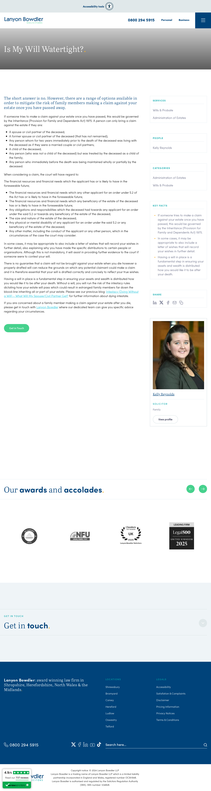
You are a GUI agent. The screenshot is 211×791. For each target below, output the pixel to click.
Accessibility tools (93, 6)
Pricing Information (167, 706)
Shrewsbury (113, 687)
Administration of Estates (169, 118)
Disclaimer (162, 700)
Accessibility (163, 687)
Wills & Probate (163, 110)
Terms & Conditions (167, 720)
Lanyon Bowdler (47, 307)
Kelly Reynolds (162, 148)
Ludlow (110, 713)
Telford (110, 726)
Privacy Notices (165, 713)
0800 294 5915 (141, 19)
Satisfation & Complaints (170, 693)
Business (184, 19)
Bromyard (112, 693)
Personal (166, 19)
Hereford (111, 706)
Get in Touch (16, 328)
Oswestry (111, 720)
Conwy (110, 700)
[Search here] (155, 744)
